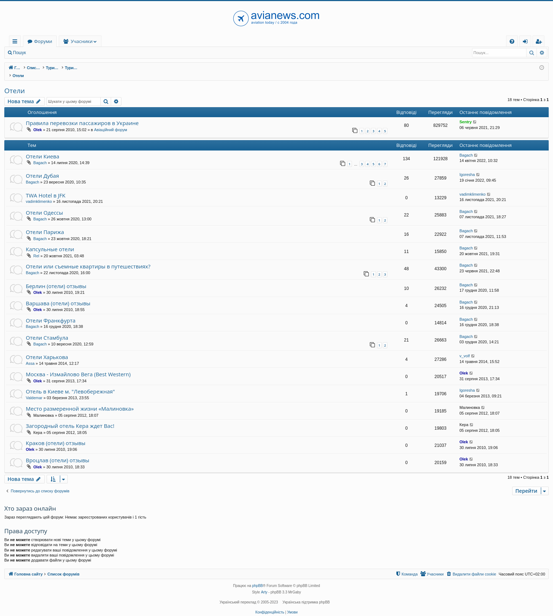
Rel (36, 248)
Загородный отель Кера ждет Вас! (70, 418)
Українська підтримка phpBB (306, 595)
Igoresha (467, 167)
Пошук (19, 52)
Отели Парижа (45, 224)
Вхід (41, 52)
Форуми (87, 41)
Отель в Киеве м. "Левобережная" (70, 383)
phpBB (257, 578)
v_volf (464, 348)
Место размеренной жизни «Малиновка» (80, 401)
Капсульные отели (50, 241)
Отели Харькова (47, 349)
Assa (30, 356)
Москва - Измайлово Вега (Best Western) (78, 366)
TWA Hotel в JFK (46, 187)
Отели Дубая (42, 168)
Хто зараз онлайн (30, 501)
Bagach (40, 155)
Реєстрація (66, 52)
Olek (37, 122)
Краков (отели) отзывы (55, 435)
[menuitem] (512, 41)
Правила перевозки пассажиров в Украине (82, 115)
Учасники (126, 41)
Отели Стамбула (47, 330)
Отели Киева (42, 148)
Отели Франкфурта (51, 312)
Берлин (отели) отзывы (56, 278)
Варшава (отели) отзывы (58, 295)
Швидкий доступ (16, 42)
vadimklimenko (39, 194)
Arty (264, 585)
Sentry (465, 114)
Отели (14, 83)
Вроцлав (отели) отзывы (57, 452)
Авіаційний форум (110, 122)
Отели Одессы (44, 205)
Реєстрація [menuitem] (540, 42)
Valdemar (34, 390)
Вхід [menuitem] (527, 42)
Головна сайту (44, 41)
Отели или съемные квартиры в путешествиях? (88, 258)
